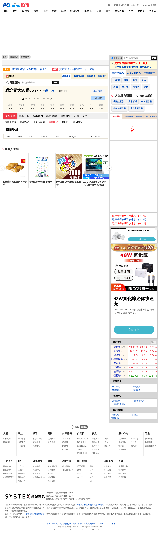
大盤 (15, 10)
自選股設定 (82, 446)
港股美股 (119, 10)
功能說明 (136, 414)
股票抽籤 (122, 449)
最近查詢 (116, 116)
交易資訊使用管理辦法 (35, 514)
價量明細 (53, 122)
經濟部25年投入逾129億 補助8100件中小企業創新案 (30, 69)
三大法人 (116, 386)
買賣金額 (7, 466)
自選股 (25, 10)
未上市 (80, 477)
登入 (155, 5)
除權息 (152, 10)
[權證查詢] (37, 82)
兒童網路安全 (89, 523)
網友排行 (21, 481)
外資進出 (116, 390)
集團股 (65, 446)
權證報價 (66, 76)
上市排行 (21, 466)
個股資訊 (14, 57)
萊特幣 (117, 363)
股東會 (134, 446)
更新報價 (97, 90)
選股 (54, 10)
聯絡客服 (115, 418)
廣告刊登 (67, 523)
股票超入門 (52, 473)
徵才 (113, 523)
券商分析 (67, 461)
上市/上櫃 (66, 439)
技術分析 (25, 122)
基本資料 (38, 116)
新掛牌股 (122, 439)
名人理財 (51, 470)
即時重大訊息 (151, 116)
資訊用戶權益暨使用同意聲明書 (90, 505)
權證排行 (102, 76)
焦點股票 (107, 477)
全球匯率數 (123, 466)
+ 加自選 (97, 97)
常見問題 (115, 414)
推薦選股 (149, 442)
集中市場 (21, 439)
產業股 (65, 442)
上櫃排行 (21, 470)
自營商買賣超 (8, 477)
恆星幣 (117, 375)
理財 (91, 481)
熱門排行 (107, 473)
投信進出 (136, 390)
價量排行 (140, 116)
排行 (45, 10)
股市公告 (123, 433)
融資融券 (136, 386)
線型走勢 (10, 116)
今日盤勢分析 (68, 470)
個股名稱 (118, 58)
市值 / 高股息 (134, 73)
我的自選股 (128, 116)
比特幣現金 (117, 359)
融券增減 (36, 473)
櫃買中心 (21, 442)
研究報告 (66, 466)
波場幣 (117, 371)
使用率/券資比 (39, 477)
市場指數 (21, 446)
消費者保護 (77, 523)
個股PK (88, 10)
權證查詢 (13, 82)
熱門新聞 (81, 466)
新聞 (116, 5)
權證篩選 (91, 76)
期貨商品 (51, 439)
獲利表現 (78, 122)
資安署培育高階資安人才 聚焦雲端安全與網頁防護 (78, 69)
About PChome (103, 523)
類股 (63, 10)
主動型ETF (149, 73)
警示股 (121, 446)
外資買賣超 (8, 470)
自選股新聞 (82, 453)
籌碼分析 (24, 116)
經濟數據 (122, 477)
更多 (153, 342)
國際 (91, 466)
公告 (85, 116)
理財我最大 (52, 477)
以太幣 (117, 351)
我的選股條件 (150, 446)
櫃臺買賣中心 (138, 401)
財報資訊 (81, 449)
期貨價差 (51, 442)
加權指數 (7, 439)
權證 (98, 10)
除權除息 (134, 439)
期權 (107, 10)
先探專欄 (51, 481)
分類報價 (75, 10)
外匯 (131, 10)
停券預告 (122, 442)
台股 (79, 470)
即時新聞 (82, 461)
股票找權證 (79, 76)
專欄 (50, 461)
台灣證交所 (117, 401)
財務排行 (21, 473)
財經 (91, 477)
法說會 (134, 442)
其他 (91, 473)
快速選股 (149, 439)
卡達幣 (117, 367)
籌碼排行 (21, 477)
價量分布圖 (39, 122)
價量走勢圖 (11, 122)
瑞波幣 (117, 355)
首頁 (6, 10)
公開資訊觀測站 (118, 404)
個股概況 (65, 116)
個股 (94, 433)
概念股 (65, 449)
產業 (79, 473)
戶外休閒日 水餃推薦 (130, 5)
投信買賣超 (8, 473)
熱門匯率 (122, 470)
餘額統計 (36, 466)
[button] (109, 168)
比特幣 (141, 10)
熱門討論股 (118, 73)
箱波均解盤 (52, 466)
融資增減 (36, 470)
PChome (146, 5)
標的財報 (51, 116)
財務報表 (95, 449)
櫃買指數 (7, 442)
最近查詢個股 (82, 439)
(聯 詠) (49, 90)
